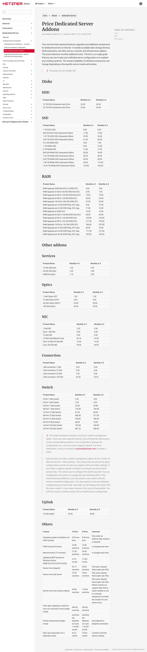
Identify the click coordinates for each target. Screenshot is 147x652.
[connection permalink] (37, 355)
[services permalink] (37, 256)
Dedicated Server (69, 16)
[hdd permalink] (37, 92)
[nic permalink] (37, 317)
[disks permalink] (37, 81)
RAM (115, 36)
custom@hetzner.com (86, 448)
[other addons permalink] (37, 245)
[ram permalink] (37, 176)
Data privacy (78, 649)
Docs (45, 16)
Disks (116, 33)
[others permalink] (37, 524)
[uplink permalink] (37, 502)
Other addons (118, 39)
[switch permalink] (37, 387)
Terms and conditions (102, 649)
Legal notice (69, 649)
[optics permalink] (37, 285)
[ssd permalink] (37, 118)
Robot (54, 16)
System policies (88, 649)
